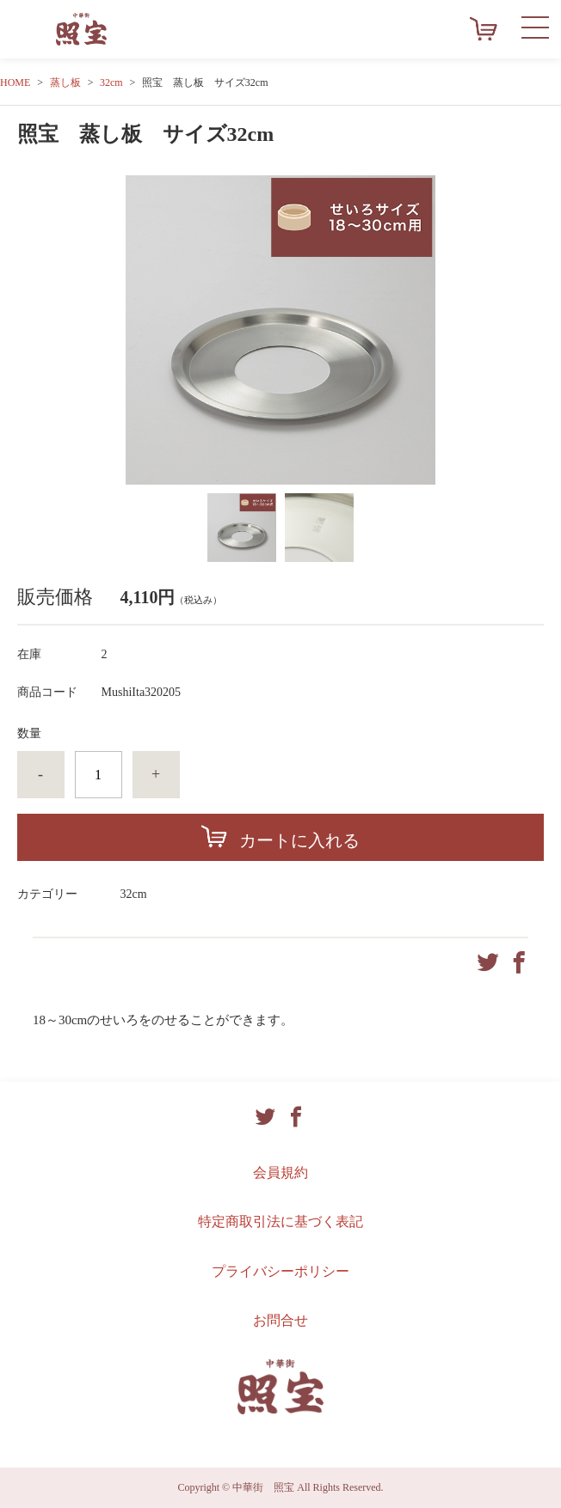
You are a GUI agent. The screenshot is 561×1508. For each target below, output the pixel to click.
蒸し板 (65, 82)
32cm (111, 82)
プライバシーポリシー (280, 1271)
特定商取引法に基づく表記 (280, 1221)
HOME (15, 82)
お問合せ (280, 1320)
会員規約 (280, 1172)
